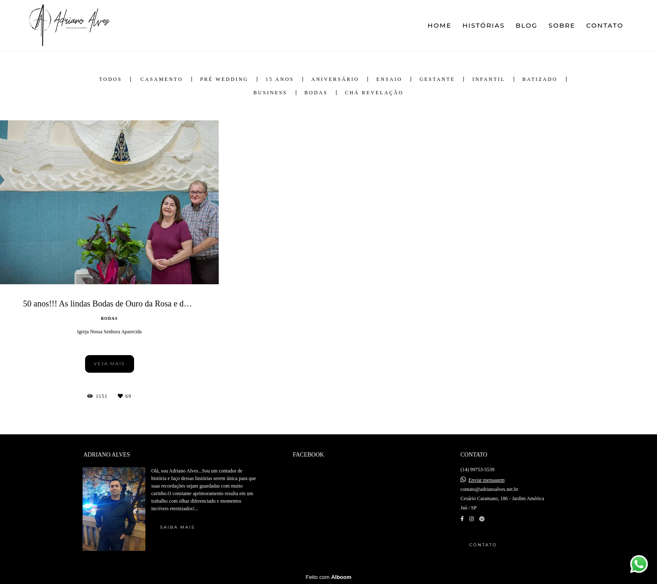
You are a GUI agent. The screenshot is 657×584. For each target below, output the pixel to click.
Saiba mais (177, 527)
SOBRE (561, 25)
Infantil (488, 79)
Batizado (540, 79)
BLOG (527, 25)
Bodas (316, 92)
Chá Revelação (374, 92)
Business (270, 92)
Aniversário (335, 79)
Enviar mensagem (486, 480)
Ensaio (389, 79)
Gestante (437, 79)
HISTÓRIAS (484, 25)
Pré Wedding (224, 79)
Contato (483, 545)
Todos (110, 79)
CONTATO (604, 25)
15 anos (280, 79)
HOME (440, 25)
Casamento (161, 79)
